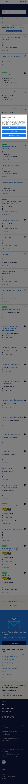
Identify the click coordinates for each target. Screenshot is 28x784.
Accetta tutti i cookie (14, 135)
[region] (14, 126)
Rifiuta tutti (14, 131)
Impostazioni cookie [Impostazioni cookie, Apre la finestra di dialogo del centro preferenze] (14, 127)
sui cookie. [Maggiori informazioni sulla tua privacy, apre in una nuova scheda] (17, 124)
